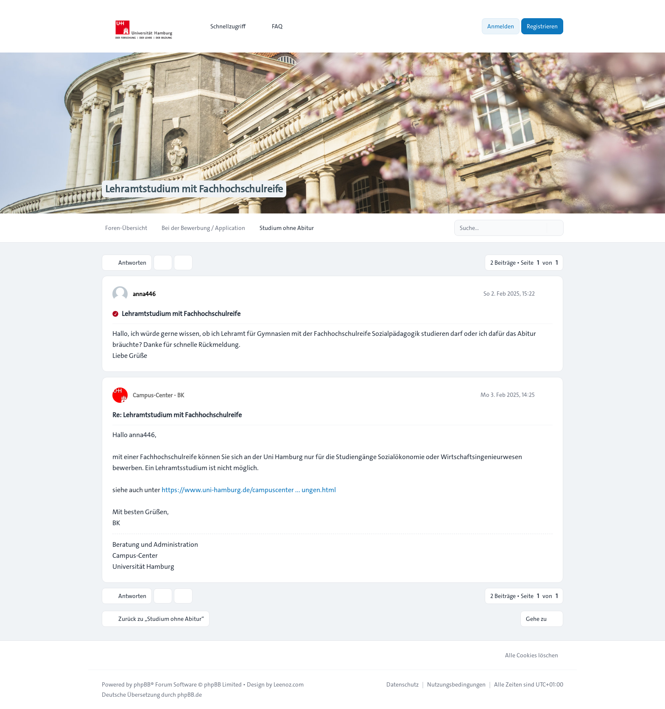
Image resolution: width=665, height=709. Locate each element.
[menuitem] (224, 26)
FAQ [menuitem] (271, 26)
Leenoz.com (289, 684)
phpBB (142, 684)
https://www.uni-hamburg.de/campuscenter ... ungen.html (249, 490)
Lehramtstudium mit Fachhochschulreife (181, 313)
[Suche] (539, 228)
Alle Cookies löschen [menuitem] (526, 655)
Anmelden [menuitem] (500, 26)
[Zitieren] (545, 293)
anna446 (144, 294)
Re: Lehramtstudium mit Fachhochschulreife (177, 415)
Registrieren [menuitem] (542, 26)
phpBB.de (189, 694)
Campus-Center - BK (158, 395)
